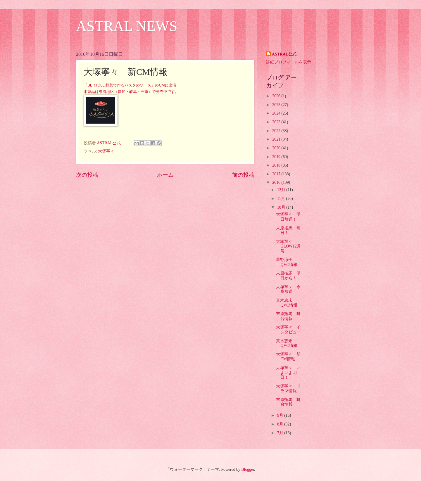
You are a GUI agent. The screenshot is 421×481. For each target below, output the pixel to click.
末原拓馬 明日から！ (288, 276)
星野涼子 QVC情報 (286, 262)
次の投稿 (87, 175)
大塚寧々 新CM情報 (288, 356)
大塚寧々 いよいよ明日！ (288, 373)
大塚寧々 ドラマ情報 (288, 388)
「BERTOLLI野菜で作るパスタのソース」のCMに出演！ (132, 85)
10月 (281, 207)
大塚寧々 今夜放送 (288, 289)
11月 (281, 198)
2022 (276, 131)
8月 (280, 424)
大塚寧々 (106, 151)
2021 (276, 139)
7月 (280, 433)
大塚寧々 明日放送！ (288, 217)
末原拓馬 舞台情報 (288, 316)
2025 (276, 105)
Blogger (247, 469)
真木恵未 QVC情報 (286, 302)
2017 (276, 174)
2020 (276, 148)
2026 (276, 96)
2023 (276, 122)
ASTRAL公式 (284, 54)
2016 (276, 182)
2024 (276, 113)
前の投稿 (243, 175)
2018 (276, 165)
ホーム (165, 175)
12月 (281, 190)
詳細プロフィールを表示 (288, 62)
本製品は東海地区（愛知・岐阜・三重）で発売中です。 (131, 91)
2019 (276, 157)
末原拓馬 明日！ (288, 230)
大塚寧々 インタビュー (288, 329)
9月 (280, 415)
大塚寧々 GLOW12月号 (288, 246)
